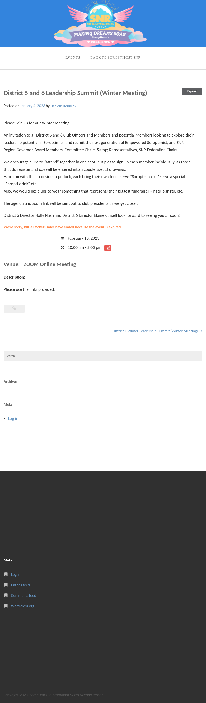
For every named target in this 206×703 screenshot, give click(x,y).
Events (72, 58)
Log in (13, 418)
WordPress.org (22, 606)
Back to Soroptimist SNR (115, 58)
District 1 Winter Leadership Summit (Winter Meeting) (157, 331)
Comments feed (23, 595)
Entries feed (20, 585)
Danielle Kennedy (63, 106)
